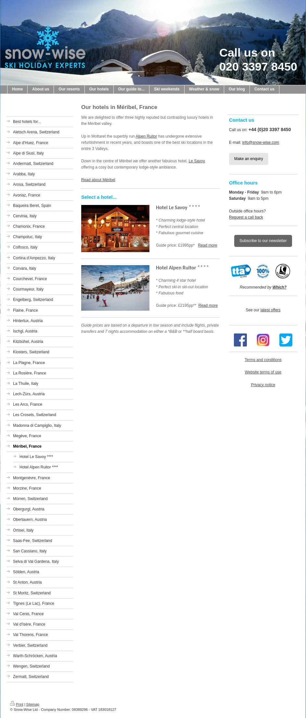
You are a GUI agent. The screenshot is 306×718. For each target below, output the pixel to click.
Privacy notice (263, 385)
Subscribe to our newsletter (263, 240)
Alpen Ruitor (146, 136)
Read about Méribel (98, 180)
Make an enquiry (248, 158)
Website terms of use (263, 372)
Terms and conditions (263, 360)
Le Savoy (197, 161)
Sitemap (32, 704)
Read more (207, 245)
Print (16, 704)
